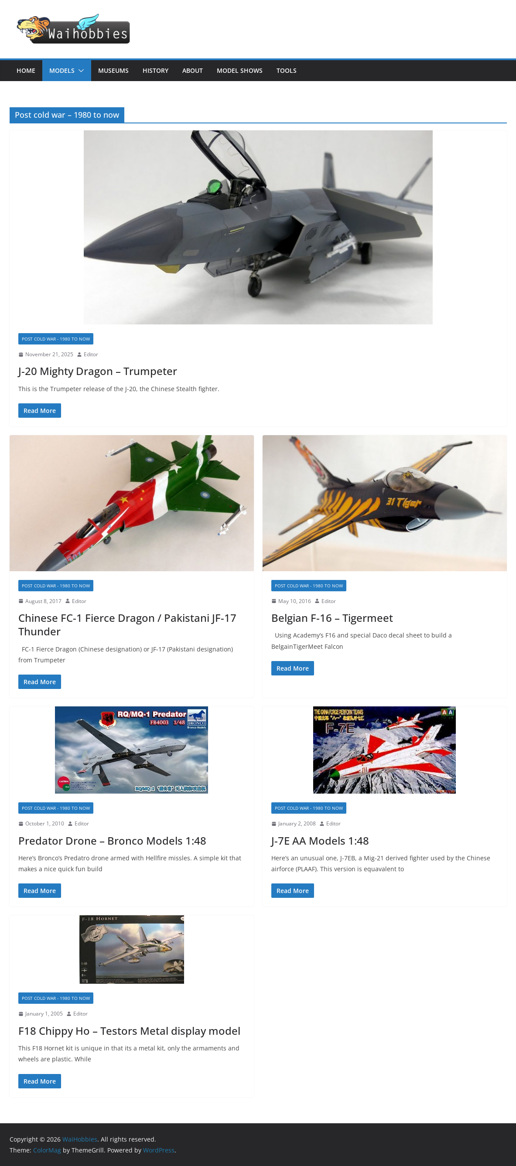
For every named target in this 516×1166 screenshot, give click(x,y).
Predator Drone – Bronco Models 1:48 (112, 840)
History (155, 70)
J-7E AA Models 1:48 (320, 840)
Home (26, 70)
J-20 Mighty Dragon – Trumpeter (97, 371)
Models (62, 70)
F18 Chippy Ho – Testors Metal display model (129, 1030)
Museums (113, 70)
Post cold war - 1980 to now (56, 339)
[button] (79, 71)
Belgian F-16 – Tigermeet (332, 617)
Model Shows (240, 70)
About (192, 70)
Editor (91, 354)
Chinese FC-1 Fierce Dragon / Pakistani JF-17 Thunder (127, 624)
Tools (287, 70)
